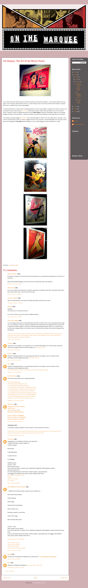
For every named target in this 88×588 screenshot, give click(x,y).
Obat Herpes (17, 335)
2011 (75, 106)
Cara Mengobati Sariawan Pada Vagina (48, 335)
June (77, 79)
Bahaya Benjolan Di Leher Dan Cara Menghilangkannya (22, 394)
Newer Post (6, 578)
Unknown (10, 343)
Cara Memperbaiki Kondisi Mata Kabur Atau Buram (21, 391)
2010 (75, 109)
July (77, 77)
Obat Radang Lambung (24, 337)
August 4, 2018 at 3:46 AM (14, 372)
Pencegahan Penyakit (42, 370)
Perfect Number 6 (12, 273)
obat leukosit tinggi (40, 347)
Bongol (9, 554)
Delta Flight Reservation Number (17, 487)
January (78, 81)
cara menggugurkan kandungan (47, 556)
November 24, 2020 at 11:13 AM (16, 567)
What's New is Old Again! (78, 101)
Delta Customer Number (14, 544)
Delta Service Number (13, 546)
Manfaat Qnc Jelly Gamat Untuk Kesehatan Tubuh (20, 398)
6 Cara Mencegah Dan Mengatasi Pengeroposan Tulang (22, 387)
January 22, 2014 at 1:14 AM (15, 303)
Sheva (9, 364)
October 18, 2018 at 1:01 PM (15, 421)
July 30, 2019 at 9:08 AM (14, 559)
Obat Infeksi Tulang (33, 358)
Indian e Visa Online (13, 479)
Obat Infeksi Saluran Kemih (27, 333)
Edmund (10, 306)
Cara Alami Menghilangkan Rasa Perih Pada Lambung (21, 396)
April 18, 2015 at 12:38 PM (14, 316)
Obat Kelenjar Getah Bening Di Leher (17, 383)
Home (35, 578)
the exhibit (24, 110)
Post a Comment (10, 571)
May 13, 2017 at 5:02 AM (14, 360)
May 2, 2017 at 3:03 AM (14, 350)
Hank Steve (11, 404)
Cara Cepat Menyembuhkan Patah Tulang (18, 385)
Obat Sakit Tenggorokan (14, 382)
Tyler (9, 562)
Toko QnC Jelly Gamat (13, 333)
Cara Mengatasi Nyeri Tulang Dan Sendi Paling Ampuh (22, 389)
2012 (75, 74)
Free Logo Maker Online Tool (34, 565)
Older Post (64, 578)
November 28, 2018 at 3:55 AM (16, 435)
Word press (11, 439)
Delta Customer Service (14, 542)
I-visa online (11, 480)
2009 (75, 111)
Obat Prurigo (34, 431)
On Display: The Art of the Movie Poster (78, 87)
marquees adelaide (13, 298)
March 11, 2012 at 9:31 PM (14, 284)
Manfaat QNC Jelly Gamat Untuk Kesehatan (19, 431)
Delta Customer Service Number (16, 539)
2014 (75, 72)
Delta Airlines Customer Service (16, 475)
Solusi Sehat (33, 370)
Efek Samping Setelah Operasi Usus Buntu (18, 370)
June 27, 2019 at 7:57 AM (14, 550)
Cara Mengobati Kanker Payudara (29, 335)
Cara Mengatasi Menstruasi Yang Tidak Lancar (32, 433)
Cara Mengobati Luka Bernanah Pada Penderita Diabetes (22, 392)
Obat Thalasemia (38, 333)
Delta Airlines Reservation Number (17, 548)
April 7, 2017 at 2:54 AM (14, 339)
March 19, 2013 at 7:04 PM (14, 294)
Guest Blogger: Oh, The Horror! (78, 95)
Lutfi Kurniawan (12, 376)
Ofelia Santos (11, 287)
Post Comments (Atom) (39, 582)
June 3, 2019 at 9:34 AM (14, 483)
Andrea (76, 121)
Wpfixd (9, 477)
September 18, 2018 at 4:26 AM (16, 400)
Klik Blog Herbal (47, 333)
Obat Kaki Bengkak (13, 320)
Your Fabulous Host (79, 124)
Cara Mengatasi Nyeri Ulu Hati (46, 431)
